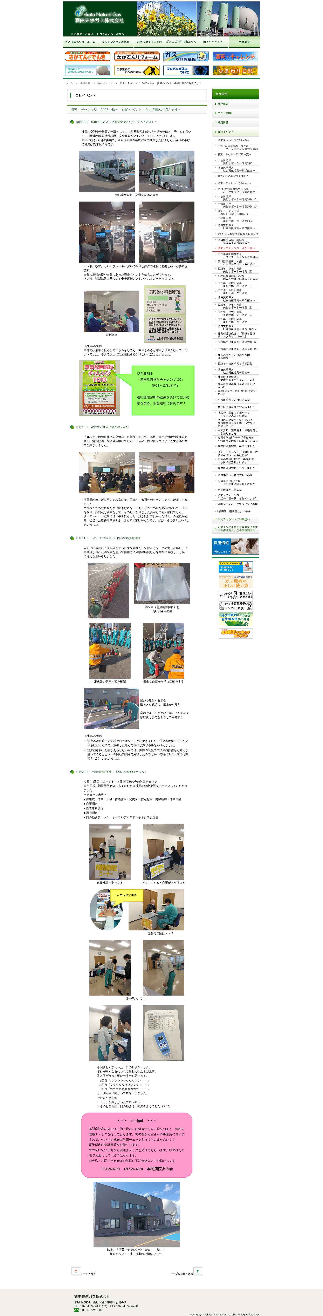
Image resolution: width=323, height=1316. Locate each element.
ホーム (69, 83)
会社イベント (105, 83)
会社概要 (85, 83)
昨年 (84, 140)
